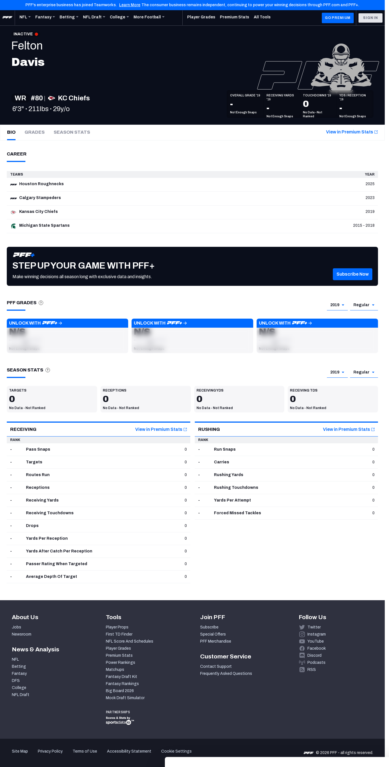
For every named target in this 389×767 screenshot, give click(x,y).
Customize (342, 731)
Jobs (16, 627)
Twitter (314, 627)
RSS (311, 669)
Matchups (115, 669)
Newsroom (21, 634)
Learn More (129, 5)
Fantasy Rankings (122, 684)
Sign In (370, 18)
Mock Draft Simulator (125, 698)
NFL (15, 659)
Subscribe (209, 627)
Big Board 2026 (120, 691)
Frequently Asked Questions (226, 673)
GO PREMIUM (338, 18)
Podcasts (316, 662)
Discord (314, 655)
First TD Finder (119, 634)
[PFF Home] (7, 17)
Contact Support (216, 666)
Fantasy (19, 673)
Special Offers (213, 634)
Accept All (342, 715)
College (19, 688)
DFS (16, 681)
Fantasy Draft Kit (121, 677)
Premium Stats (119, 655)
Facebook (316, 648)
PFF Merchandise (215, 641)
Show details (87, 755)
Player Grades (118, 648)
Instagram (316, 634)
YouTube (315, 641)
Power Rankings (120, 662)
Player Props (117, 627)
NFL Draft (20, 695)
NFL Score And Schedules (129, 641)
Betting (19, 666)
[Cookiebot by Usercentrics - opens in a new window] (36, 756)
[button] (352, 282)
